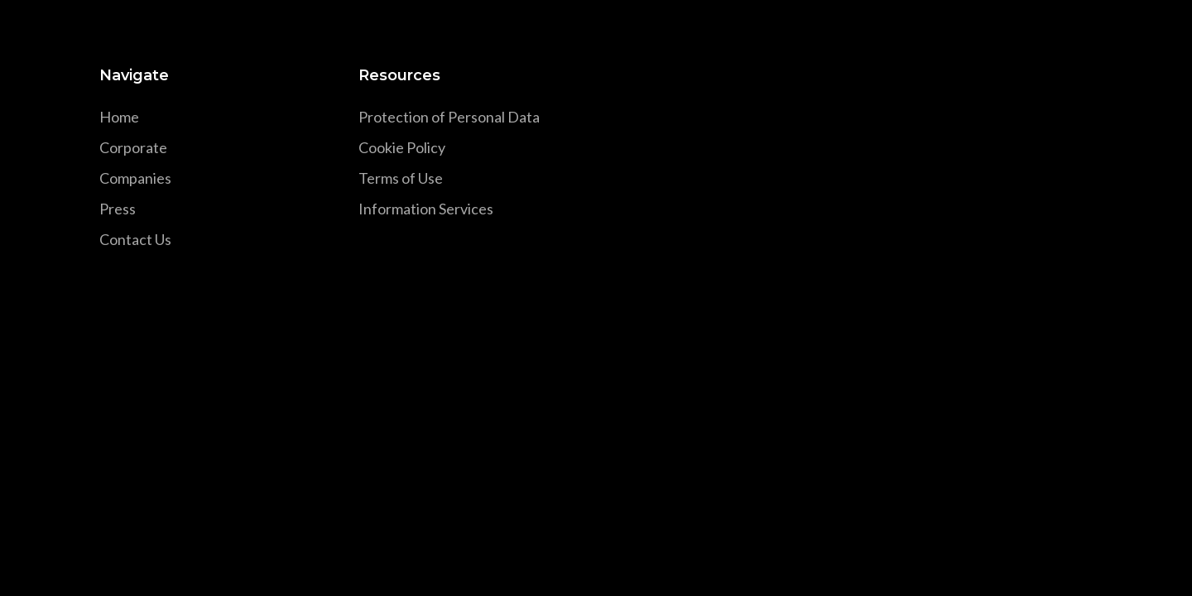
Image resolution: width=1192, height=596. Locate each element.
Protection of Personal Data (449, 117)
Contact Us (135, 239)
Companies (135, 178)
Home (119, 117)
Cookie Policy (401, 147)
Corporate (133, 147)
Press (117, 208)
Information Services (425, 208)
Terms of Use (400, 178)
